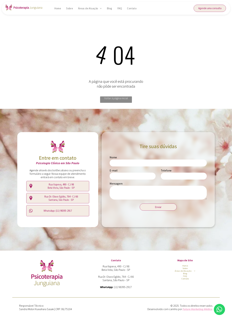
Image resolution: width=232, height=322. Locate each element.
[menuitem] (58, 8)
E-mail (114, 170)
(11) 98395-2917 (123, 287)
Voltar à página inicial (116, 98)
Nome (113, 157)
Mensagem (116, 183)
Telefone (166, 170)
